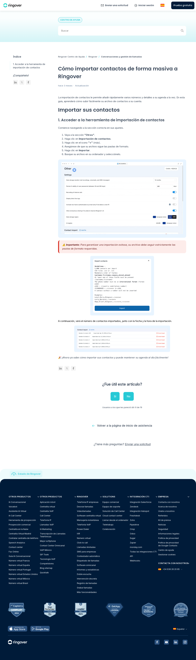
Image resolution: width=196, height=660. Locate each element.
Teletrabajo (108, 525)
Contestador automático (88, 556)
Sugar (132, 538)
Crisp (132, 529)
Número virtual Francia (19, 561)
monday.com (136, 547)
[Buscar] (122, 31)
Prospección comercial (20, 525)
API (131, 556)
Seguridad (163, 529)
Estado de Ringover (29, 473)
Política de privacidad (168, 538)
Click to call (82, 543)
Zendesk (134, 507)
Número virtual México (19, 579)
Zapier (133, 543)
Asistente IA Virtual (17, 511)
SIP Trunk (44, 555)
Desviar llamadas (85, 507)
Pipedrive (134, 525)
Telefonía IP (45, 520)
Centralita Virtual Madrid (20, 534)
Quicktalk (44, 573)
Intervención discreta (87, 579)
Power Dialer (83, 529)
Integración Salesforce (140, 502)
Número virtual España (19, 565)
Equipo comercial (111, 502)
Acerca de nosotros (167, 507)
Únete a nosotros (166, 511)
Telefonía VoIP (84, 525)
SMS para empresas (86, 552)
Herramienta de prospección (22, 520)
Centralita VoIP (47, 511)
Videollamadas (84, 511)
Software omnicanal (86, 565)
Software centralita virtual (89, 516)
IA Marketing (46, 529)
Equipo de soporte (111, 507)
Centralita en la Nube (18, 529)
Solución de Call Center (114, 511)
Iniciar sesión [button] (146, 5)
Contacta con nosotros (169, 502)
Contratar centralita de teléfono (23, 538)
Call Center (45, 516)
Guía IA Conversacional (19, 556)
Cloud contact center (112, 516)
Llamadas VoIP (47, 525)
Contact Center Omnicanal (52, 546)
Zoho (132, 520)
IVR (78, 534)
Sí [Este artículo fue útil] (115, 396)
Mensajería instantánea (88, 520)
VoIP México (46, 550)
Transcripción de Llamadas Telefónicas (52, 535)
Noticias (162, 525)
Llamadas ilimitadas (86, 547)
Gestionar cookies (167, 555)
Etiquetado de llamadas (88, 561)
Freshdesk (135, 516)
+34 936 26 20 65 (170, 569)
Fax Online (14, 552)
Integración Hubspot (139, 511)
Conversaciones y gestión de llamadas (121, 56)
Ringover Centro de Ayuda (71, 56)
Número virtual (84, 538)
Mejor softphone (48, 541)
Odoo (132, 534)
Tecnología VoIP (47, 559)
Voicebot (13, 507)
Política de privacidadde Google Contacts (168, 544)
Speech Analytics (17, 543)
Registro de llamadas (87, 583)
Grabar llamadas (84, 588)
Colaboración (109, 529)
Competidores (47, 564)
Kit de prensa (164, 520)
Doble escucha (84, 574)
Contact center (16, 547)
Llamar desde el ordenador (115, 520)
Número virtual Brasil (18, 583)
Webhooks (135, 561)
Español (180, 629)
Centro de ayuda (166, 550)
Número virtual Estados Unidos (23, 574)
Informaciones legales (168, 534)
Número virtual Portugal (20, 570)
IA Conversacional (17, 502)
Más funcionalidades (87, 592)
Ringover (93, 56)
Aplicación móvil (47, 502)
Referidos (163, 516)
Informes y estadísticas (88, 570)
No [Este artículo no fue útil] (128, 396)
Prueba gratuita (182, 5)
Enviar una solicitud (116, 5)
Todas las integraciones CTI (143, 552)
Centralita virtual (47, 507)
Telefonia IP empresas (87, 502)
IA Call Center (15, 516)
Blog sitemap (46, 568)
